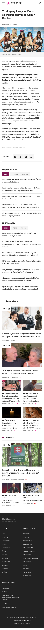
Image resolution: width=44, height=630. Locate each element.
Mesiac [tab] (25, 174)
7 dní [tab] (15, 228)
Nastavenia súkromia (9, 607)
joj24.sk (26, 537)
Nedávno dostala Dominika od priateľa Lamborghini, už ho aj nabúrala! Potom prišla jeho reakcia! (21, 244)
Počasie (5, 572)
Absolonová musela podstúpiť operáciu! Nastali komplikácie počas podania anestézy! (20, 279)
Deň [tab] (5, 174)
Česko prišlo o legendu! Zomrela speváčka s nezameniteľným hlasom (19, 234)
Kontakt (5, 591)
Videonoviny (27, 544)
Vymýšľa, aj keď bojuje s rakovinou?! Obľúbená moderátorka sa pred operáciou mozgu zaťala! (20, 288)
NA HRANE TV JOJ (29, 551)
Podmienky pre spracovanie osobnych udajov (10, 597)
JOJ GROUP (6, 548)
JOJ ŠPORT (5, 541)
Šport (4, 551)
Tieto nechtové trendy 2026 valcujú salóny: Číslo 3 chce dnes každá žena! (21, 181)
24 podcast (27, 555)
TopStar (5, 558)
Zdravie (5, 565)
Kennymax (27, 620)
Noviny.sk (26, 534)
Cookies (5, 603)
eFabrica (27, 623)
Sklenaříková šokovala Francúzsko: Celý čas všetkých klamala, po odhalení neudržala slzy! (20, 254)
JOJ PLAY (5, 537)
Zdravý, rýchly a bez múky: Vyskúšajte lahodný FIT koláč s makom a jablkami (21, 198)
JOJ (3, 534)
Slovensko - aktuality (31, 558)
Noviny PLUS (27, 541)
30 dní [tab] (23, 228)
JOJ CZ (4, 544)
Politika (26, 569)
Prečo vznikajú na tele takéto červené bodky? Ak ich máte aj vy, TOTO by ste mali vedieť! (21, 189)
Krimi (25, 565)
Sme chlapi (6, 562)
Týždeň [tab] (15, 174)
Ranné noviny (28, 548)
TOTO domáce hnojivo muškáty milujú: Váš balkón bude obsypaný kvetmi (21, 214)
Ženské (4, 555)
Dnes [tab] (6, 228)
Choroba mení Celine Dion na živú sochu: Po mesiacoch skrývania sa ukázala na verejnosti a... (21, 206)
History (5, 569)
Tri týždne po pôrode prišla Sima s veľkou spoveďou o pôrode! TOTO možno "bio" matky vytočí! (21, 271)
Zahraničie (27, 562)
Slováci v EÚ (27, 576)
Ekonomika (27, 572)
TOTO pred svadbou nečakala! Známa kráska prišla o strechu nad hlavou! (21, 262)
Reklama (5, 588)
